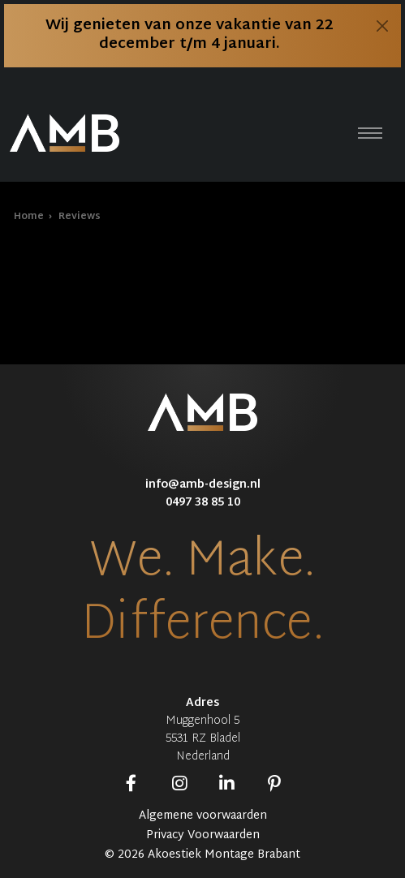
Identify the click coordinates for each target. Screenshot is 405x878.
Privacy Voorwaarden (203, 836)
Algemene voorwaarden (203, 816)
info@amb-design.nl (203, 485)
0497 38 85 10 (203, 503)
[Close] (382, 26)
